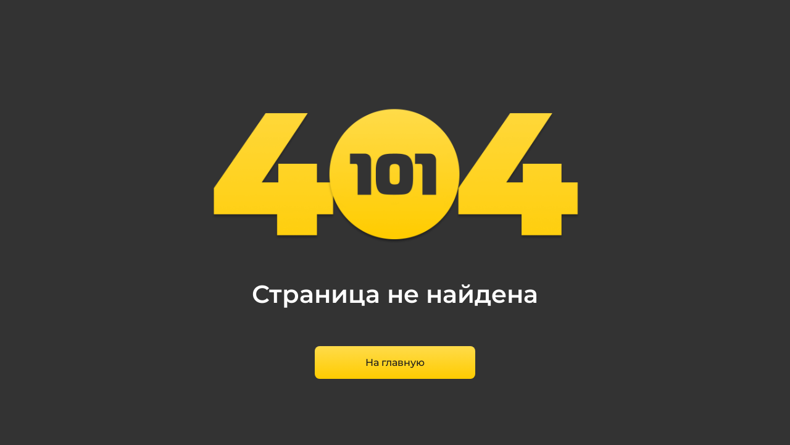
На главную (395, 362)
